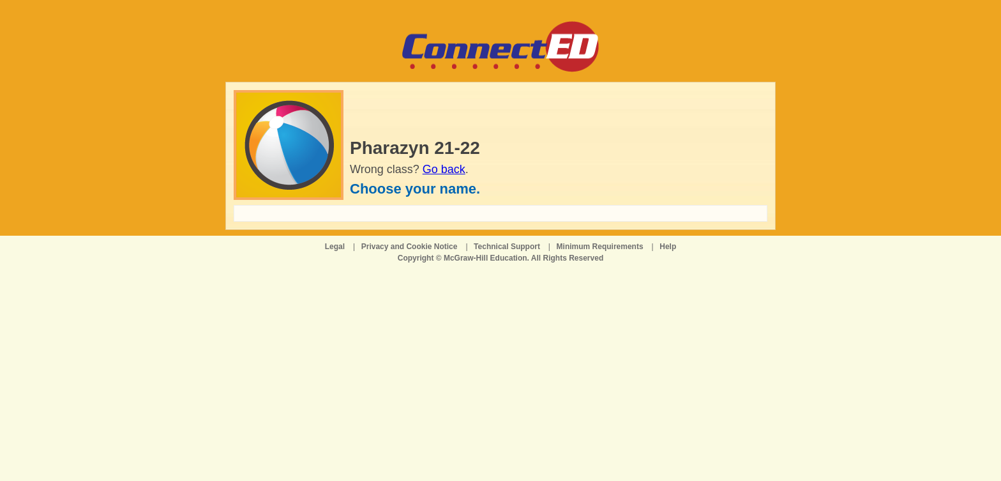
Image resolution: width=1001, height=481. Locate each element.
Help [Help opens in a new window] (667, 246)
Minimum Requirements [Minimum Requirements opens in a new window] (600, 246)
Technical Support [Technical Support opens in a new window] (507, 246)
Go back (444, 169)
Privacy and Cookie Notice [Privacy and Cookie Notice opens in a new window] (409, 246)
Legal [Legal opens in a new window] (335, 246)
